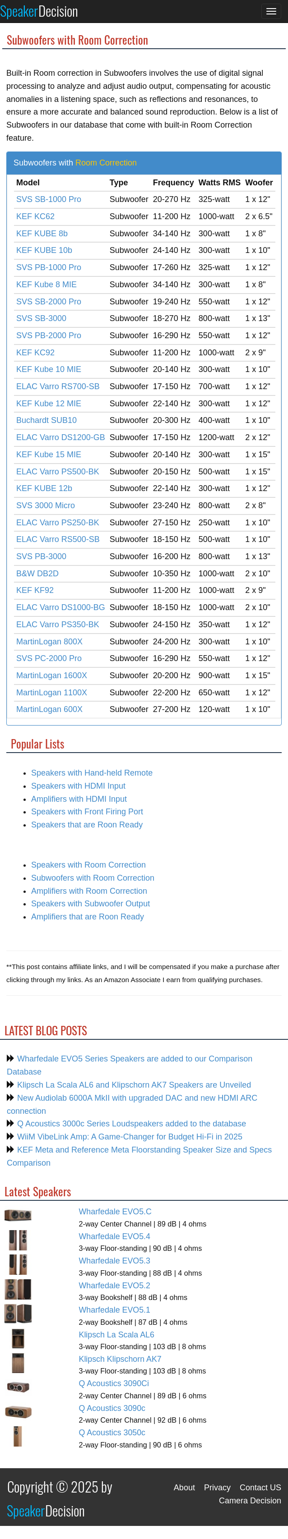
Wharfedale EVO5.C (115, 1211)
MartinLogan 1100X (51, 692)
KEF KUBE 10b (44, 250)
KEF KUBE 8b (42, 233)
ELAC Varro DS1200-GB (60, 437)
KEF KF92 (35, 590)
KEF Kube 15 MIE (48, 454)
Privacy (217, 1487)
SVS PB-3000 (41, 556)
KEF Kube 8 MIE (46, 284)
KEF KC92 (35, 352)
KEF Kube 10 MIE (48, 369)
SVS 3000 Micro (45, 505)
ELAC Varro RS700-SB (58, 386)
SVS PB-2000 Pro (48, 335)
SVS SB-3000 (41, 318)
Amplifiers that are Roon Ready (87, 916)
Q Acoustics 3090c (112, 1408)
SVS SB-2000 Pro (48, 301)
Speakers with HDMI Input (78, 785)
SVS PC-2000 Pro (49, 658)
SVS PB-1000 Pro (48, 267)
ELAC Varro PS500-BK (57, 471)
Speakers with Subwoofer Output (90, 903)
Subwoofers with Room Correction (92, 877)
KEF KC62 (35, 216)
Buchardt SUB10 (46, 420)
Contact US (260, 1487)
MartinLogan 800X (49, 641)
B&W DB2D (37, 573)
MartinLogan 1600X (51, 675)
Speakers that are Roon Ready (87, 824)
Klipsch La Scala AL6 (116, 1334)
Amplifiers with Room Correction (89, 891)
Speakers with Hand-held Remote (92, 772)
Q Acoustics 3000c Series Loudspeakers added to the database (130, 1123)
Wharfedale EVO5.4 (114, 1236)
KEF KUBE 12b (44, 488)
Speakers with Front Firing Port (87, 811)
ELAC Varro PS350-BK (57, 624)
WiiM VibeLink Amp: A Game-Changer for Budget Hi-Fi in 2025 (128, 1136)
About (184, 1487)
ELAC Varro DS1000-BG (60, 607)
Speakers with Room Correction (88, 864)
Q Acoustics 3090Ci (114, 1383)
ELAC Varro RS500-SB (58, 539)
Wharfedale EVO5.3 (114, 1260)
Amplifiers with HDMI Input (79, 799)
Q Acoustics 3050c (112, 1432)
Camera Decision (250, 1500)
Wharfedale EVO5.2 (114, 1285)
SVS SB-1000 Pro (48, 199)
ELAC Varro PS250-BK (57, 522)
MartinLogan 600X (49, 709)
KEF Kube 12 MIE (48, 403)
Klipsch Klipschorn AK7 (120, 1359)
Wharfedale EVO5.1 (114, 1309)
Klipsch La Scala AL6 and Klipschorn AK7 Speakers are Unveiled (133, 1084)
